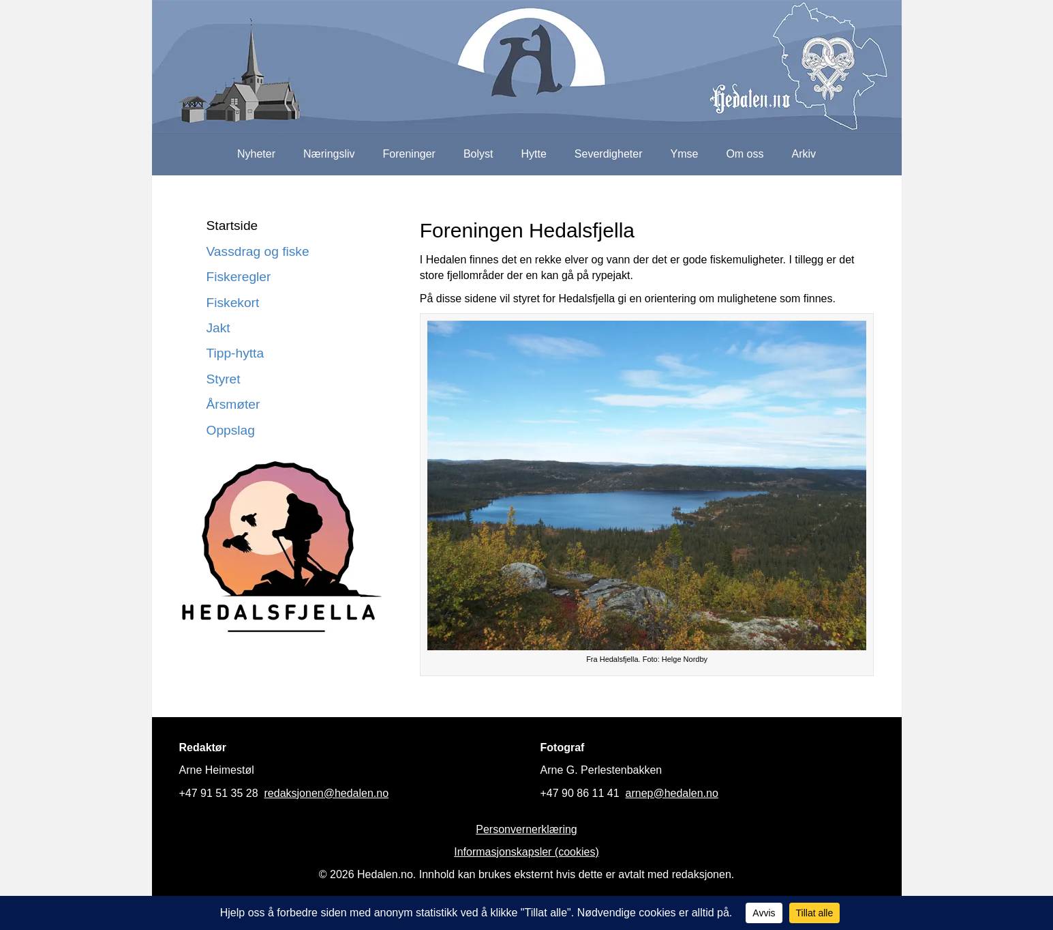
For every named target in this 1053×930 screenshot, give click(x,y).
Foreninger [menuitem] (409, 154)
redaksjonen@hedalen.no (326, 793)
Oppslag (231, 430)
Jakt (218, 328)
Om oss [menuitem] (744, 154)
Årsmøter (233, 404)
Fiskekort (233, 302)
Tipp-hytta (235, 353)
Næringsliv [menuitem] (329, 154)
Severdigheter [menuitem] (609, 154)
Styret (224, 379)
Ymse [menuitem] (684, 154)
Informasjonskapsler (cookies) (526, 852)
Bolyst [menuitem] (478, 154)
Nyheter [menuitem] (256, 154)
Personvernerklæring (526, 829)
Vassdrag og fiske (258, 251)
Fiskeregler (239, 277)
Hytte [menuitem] (534, 154)
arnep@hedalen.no (672, 793)
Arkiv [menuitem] (804, 154)
